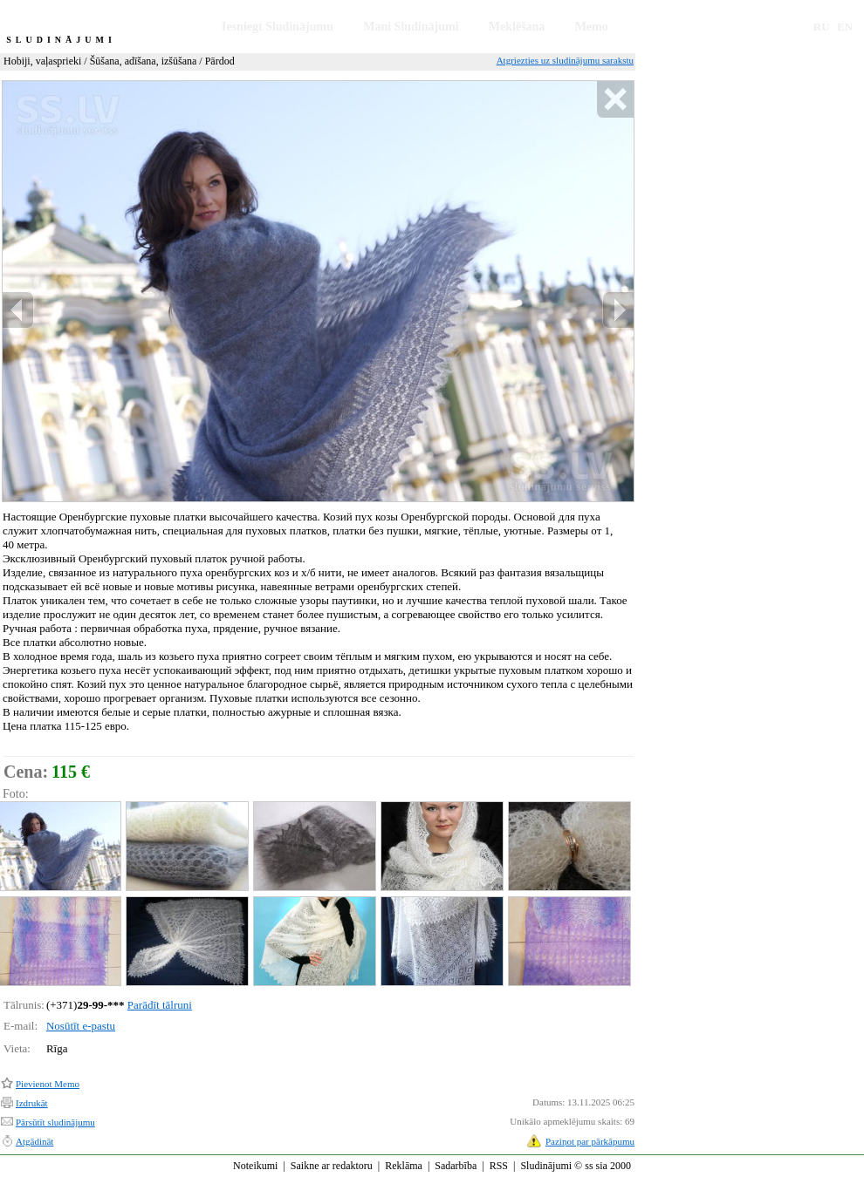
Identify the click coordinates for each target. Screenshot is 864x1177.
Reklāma (403, 1166)
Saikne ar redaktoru (332, 1166)
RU (821, 26)
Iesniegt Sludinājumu (277, 26)
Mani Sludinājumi (410, 26)
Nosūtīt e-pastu (80, 1025)
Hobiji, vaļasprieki (42, 61)
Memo (591, 26)
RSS (499, 1166)
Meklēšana (517, 26)
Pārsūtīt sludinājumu (55, 1122)
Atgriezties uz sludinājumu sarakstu (565, 60)
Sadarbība (456, 1166)
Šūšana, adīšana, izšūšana (143, 61)
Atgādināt (34, 1141)
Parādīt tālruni (159, 1004)
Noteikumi (255, 1166)
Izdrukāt (32, 1103)
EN (845, 26)
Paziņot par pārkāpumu (589, 1141)
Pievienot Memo (47, 1083)
